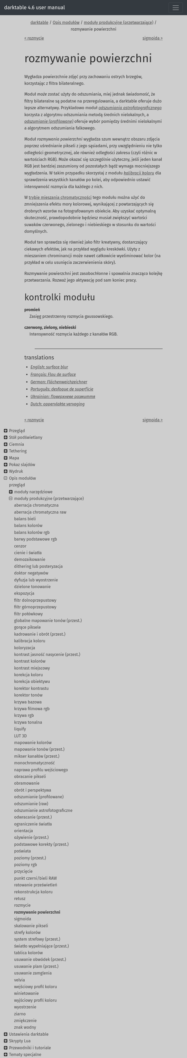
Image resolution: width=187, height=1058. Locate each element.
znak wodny (25, 1027)
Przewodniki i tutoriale (30, 1047)
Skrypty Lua (20, 1040)
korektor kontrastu (31, 688)
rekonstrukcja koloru (33, 891)
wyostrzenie (25, 1007)
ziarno (20, 1013)
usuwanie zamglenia (33, 973)
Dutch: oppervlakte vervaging (58, 404)
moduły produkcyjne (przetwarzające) (118, 22)
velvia (19, 980)
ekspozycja (24, 593)
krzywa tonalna (28, 722)
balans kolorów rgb (32, 532)
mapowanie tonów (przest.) (39, 749)
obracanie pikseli (30, 776)
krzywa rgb (24, 715)
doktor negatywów (31, 573)
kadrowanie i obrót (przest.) (39, 634)
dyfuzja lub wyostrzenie (36, 580)
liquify (20, 729)
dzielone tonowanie (32, 586)
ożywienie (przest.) (31, 837)
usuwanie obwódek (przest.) (40, 959)
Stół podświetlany (25, 437)
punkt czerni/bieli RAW (35, 878)
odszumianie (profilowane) (38, 796)
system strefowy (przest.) (37, 939)
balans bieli (25, 518)
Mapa (14, 458)
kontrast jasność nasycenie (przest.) (47, 654)
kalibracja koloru (29, 640)
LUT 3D (20, 736)
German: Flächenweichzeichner (59, 381)
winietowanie (26, 993)
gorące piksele (27, 627)
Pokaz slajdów (22, 464)
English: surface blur (49, 367)
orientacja (23, 830)
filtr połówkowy (28, 613)
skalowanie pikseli (31, 925)
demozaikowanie (29, 559)
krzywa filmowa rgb (32, 708)
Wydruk (16, 471)
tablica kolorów (28, 952)
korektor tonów (28, 695)
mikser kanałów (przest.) (36, 756)
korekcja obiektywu (32, 681)
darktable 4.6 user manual (34, 7)
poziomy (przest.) (30, 858)
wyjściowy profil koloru (35, 1000)
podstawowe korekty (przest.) (41, 844)
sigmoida (22, 918)
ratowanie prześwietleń (35, 885)
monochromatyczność (34, 762)
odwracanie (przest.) (33, 817)
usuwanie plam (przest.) (36, 966)
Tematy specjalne (25, 1054)
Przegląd (17, 430)
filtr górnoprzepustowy (35, 607)
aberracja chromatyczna (36, 505)
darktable (39, 22)
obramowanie (27, 783)
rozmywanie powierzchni (37, 912)
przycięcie (23, 871)
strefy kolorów (27, 932)
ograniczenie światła (33, 824)
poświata (22, 851)
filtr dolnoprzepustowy (35, 600)
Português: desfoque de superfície (62, 389)
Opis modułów (66, 22)
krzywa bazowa (28, 702)
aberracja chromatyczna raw (40, 512)
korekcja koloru (28, 674)
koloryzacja (24, 647)
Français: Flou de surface (53, 374)
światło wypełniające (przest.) (41, 946)
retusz (19, 898)
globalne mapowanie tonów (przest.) (48, 620)
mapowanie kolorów (33, 742)
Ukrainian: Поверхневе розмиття (63, 396)
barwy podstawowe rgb (35, 539)
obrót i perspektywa (32, 790)
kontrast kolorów (29, 661)
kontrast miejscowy (32, 668)
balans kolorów (28, 525)
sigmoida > (153, 38)
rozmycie (22, 905)
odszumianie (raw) (31, 803)
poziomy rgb (25, 864)
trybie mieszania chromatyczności (60, 197)
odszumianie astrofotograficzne (43, 810)
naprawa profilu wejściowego (41, 769)
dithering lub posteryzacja (38, 566)
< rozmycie (34, 38)
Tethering (17, 451)
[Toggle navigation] (176, 8)
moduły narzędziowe (33, 491)
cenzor (20, 546)
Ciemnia (16, 444)
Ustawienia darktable (29, 1034)
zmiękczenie (25, 1020)
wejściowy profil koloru (35, 986)
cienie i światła (28, 552)
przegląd (17, 484)
